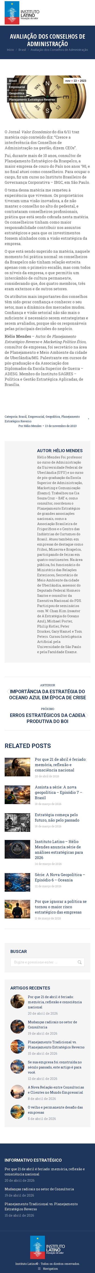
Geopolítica (16, 93)
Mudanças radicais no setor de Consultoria (52, 1024)
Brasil (13, 80)
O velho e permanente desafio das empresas (55, 1110)
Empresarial (17, 87)
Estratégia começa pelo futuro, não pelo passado (57, 817)
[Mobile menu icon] (87, 13)
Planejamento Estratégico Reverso (32, 99)
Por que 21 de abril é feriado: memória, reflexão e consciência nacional (60, 764)
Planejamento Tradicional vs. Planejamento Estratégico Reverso (56, 1044)
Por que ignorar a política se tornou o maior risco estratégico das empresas (61, 907)
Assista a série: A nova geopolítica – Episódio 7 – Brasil (58, 792)
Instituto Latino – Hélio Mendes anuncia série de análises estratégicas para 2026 (59, 849)
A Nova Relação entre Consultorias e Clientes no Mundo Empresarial (56, 1090)
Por (30, 426)
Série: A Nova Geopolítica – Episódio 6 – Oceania (60, 877)
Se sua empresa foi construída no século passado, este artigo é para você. (55, 1067)
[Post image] (17, 767)
